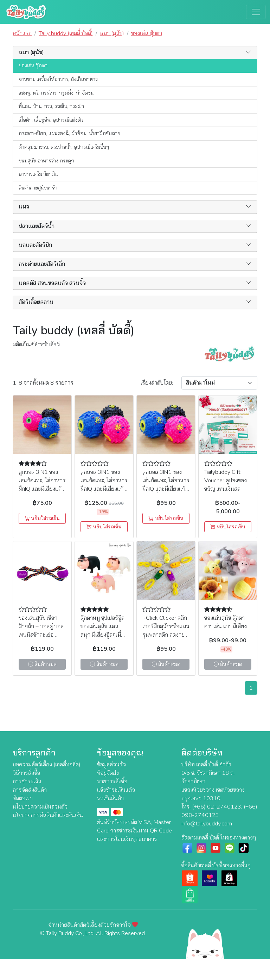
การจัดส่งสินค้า (30, 790)
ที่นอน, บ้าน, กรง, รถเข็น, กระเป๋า (51, 106)
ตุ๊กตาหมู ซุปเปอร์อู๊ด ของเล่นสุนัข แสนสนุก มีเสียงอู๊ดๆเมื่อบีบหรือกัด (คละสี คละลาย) (102, 635)
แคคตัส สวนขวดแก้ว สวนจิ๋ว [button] (52, 283)
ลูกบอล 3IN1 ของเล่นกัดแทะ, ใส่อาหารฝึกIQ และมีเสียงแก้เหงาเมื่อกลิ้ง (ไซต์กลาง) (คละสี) (165, 489)
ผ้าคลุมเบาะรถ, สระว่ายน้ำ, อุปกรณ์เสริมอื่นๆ (64, 146)
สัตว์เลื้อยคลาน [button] (36, 302)
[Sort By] (219, 383)
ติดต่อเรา (23, 798)
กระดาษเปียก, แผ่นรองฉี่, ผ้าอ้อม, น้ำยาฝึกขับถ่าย (69, 133)
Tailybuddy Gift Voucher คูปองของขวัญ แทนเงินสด (225, 480)
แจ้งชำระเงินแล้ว (116, 790)
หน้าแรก (22, 33)
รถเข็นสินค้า (110, 798)
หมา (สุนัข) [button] (31, 52)
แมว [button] (24, 207)
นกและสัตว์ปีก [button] (35, 245)
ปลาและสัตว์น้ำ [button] (36, 226)
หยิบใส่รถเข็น (42, 518)
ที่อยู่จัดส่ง (108, 773)
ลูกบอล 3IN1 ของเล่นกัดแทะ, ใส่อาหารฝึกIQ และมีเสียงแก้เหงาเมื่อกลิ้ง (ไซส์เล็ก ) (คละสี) (42, 489)
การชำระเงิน (27, 781)
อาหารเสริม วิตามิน (38, 174)
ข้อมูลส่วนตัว (111, 764)
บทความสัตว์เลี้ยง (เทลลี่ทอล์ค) (47, 764)
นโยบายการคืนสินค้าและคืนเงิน (48, 815)
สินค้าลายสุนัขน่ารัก (38, 187)
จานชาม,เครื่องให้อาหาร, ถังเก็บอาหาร (58, 79)
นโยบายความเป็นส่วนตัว (40, 807)
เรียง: (157, 383)
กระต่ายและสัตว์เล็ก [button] (42, 264)
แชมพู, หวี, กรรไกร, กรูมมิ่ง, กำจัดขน (56, 92)
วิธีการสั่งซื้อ (26, 773)
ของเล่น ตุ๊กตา (33, 65)
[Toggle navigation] (256, 12)
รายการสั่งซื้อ (112, 781)
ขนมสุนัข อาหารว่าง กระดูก (46, 160)
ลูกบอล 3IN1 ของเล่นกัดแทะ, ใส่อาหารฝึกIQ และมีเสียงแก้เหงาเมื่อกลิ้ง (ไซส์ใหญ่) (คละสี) (104, 489)
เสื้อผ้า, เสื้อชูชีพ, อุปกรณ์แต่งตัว (51, 119)
